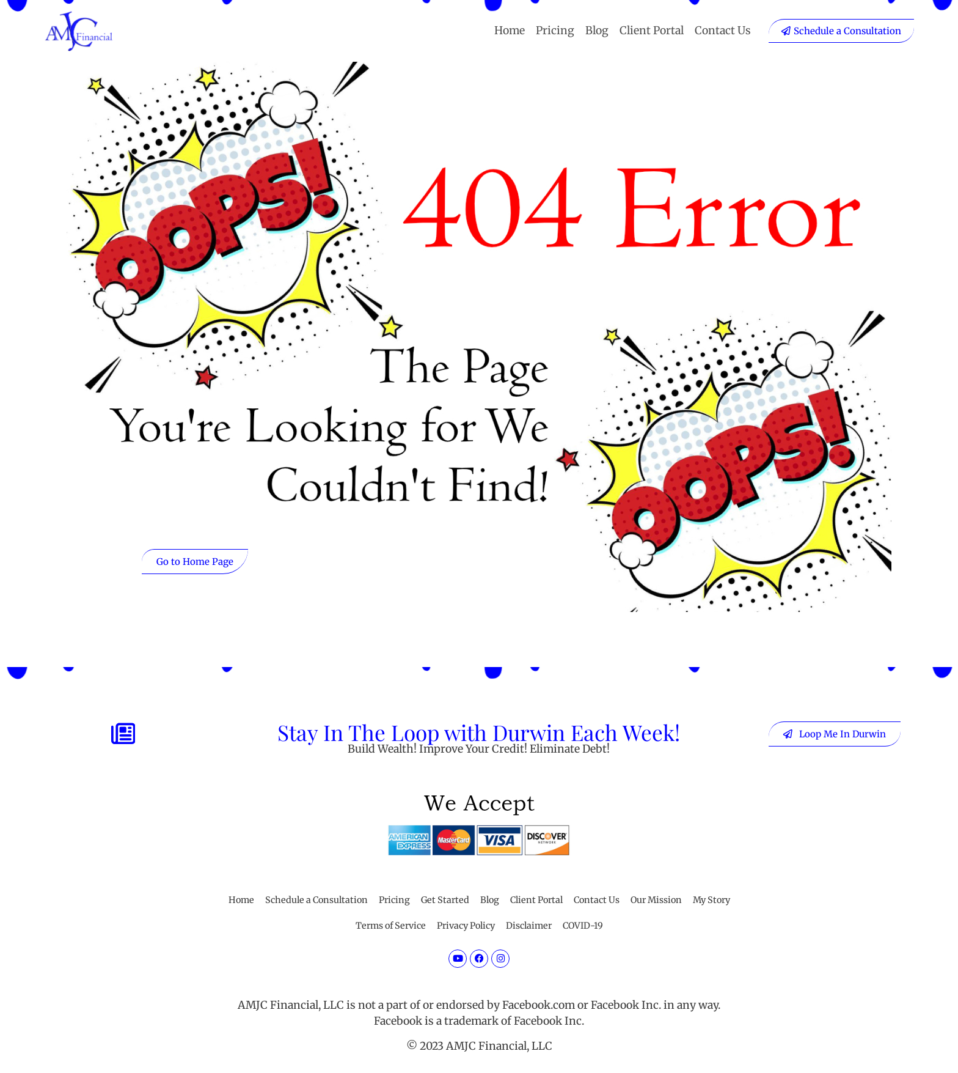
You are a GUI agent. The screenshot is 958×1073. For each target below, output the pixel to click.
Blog (597, 30)
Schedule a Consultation (316, 899)
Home (509, 30)
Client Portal (652, 30)
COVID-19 (583, 925)
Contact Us (723, 30)
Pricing (555, 30)
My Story (711, 899)
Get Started (445, 899)
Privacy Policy (466, 925)
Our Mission (656, 899)
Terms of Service (391, 925)
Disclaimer (529, 925)
